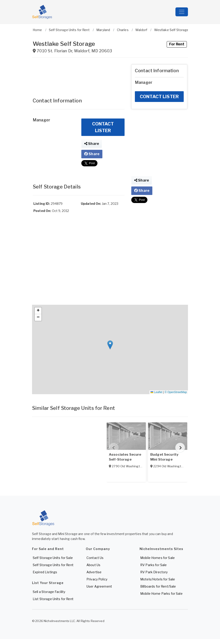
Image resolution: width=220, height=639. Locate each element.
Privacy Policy (96, 579)
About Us (93, 565)
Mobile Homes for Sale (157, 558)
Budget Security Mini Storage (164, 457)
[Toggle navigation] (181, 11)
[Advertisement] (79, 75)
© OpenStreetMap (176, 392)
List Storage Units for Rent (53, 599)
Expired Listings (45, 572)
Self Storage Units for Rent (53, 565)
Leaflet (156, 392)
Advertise (93, 572)
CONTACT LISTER (103, 127)
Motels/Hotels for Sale (157, 579)
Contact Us (95, 558)
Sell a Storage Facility (49, 592)
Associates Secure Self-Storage (125, 457)
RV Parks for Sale (153, 565)
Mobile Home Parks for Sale (161, 593)
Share (91, 144)
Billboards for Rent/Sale (158, 586)
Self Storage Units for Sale (53, 558)
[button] (110, 344)
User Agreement (99, 586)
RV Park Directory (154, 572)
